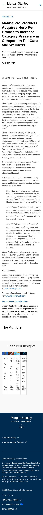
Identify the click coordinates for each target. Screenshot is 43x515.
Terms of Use (8, 509)
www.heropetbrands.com (15, 296)
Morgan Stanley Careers (13, 442)
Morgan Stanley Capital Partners (15, 301)
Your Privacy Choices (12, 504)
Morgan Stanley (9, 438)
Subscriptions (7, 495)
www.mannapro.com (13, 289)
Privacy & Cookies (10, 500)
